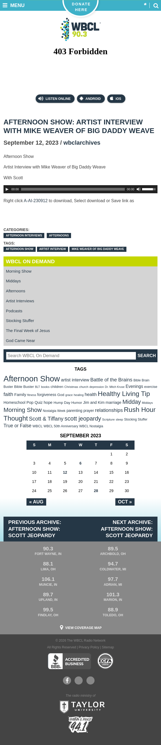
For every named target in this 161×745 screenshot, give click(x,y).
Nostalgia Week (54, 411)
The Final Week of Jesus (28, 331)
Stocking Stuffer (20, 321)
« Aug (36, 501)
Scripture (108, 419)
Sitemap (108, 647)
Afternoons (59, 235)
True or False (17, 425)
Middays (13, 281)
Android (90, 98)
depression (96, 386)
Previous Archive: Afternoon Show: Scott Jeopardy (34, 529)
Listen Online (54, 98)
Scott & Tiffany (46, 419)
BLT (37, 386)
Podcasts (14, 311)
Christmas (71, 386)
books (45, 386)
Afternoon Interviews (24, 235)
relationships (109, 410)
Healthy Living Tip (124, 393)
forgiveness (46, 395)
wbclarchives (81, 142)
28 (96, 491)
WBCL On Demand (30, 261)
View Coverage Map (83, 627)
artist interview (52, 249)
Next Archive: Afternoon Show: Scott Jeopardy (127, 529)
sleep (119, 419)
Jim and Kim (94, 402)
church (83, 386)
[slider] (73, 189)
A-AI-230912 (36, 200)
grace (69, 395)
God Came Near (20, 340)
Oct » (125, 501)
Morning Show (19, 271)
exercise (150, 387)
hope (48, 402)
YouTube (78, 680)
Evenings (134, 386)
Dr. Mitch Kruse (115, 386)
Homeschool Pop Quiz (23, 402)
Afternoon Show (19, 249)
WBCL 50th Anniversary (60, 426)
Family (20, 394)
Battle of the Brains (111, 379)
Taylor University (80, 706)
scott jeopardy (83, 418)
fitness (31, 395)
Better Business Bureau (69, 661)
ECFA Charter (105, 661)
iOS (115, 98)
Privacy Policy (89, 647)
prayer (88, 410)
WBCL (37, 426)
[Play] (7, 189)
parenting (74, 410)
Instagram (90, 680)
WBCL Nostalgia (91, 426)
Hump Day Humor (67, 403)
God (60, 395)
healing (79, 395)
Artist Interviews (20, 301)
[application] (80, 189)
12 (65, 472)
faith (8, 394)
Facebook (67, 680)
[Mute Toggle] (138, 189)
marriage (114, 402)
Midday (131, 402)
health (91, 394)
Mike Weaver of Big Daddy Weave (98, 249)
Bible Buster (24, 387)
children (57, 387)
